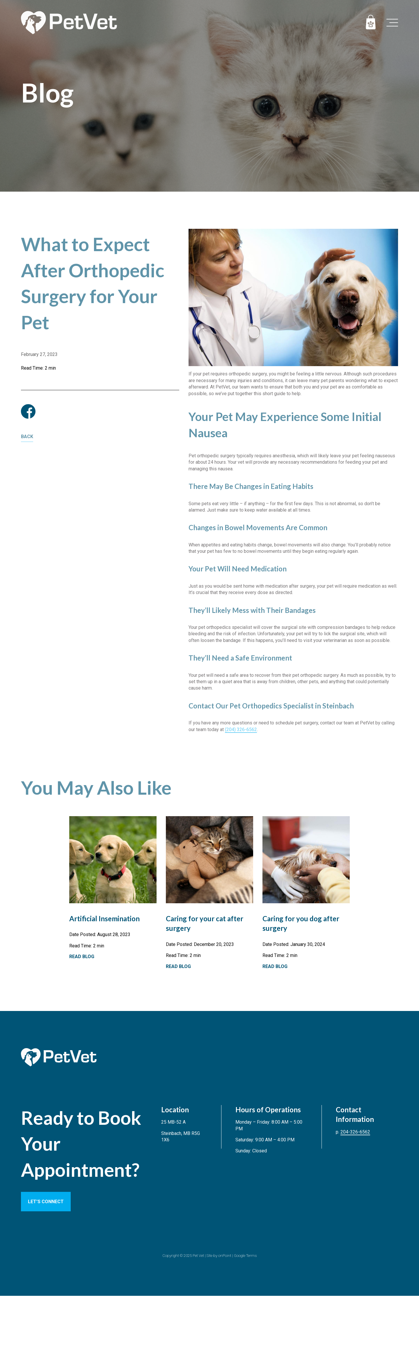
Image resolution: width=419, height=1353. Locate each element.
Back (27, 436)
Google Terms (245, 1255)
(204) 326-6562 (241, 729)
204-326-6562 (355, 1132)
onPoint (224, 1255)
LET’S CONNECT (46, 1201)
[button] (392, 22)
